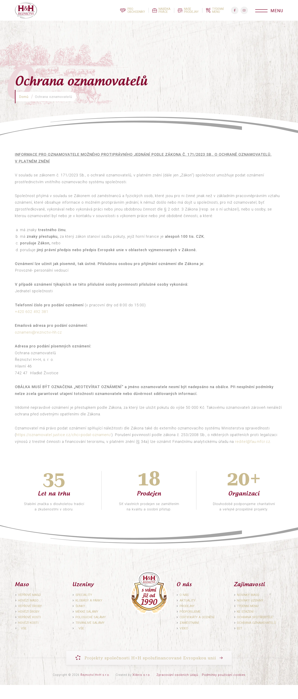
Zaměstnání (189, 623)
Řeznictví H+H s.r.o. (95, 674)
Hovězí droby (29, 611)
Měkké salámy (87, 611)
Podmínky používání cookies (223, 674)
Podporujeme (190, 611)
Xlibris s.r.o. (142, 674)
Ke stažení (245, 611)
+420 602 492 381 (31, 311)
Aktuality (188, 600)
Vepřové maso (29, 595)
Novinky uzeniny (250, 600)
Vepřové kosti (29, 617)
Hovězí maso (28, 600)
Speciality (84, 595)
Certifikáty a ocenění (197, 617)
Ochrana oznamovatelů (256, 623)
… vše (22, 628)
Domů (24, 97)
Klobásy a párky (89, 600)
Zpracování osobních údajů (177, 674)
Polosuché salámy (91, 617)
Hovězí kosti (28, 623)
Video (184, 628)
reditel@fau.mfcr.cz (252, 441)
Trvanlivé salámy (90, 623)
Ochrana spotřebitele (255, 617)
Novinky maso (248, 595)
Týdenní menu (247, 606)
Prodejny (187, 606)
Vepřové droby (30, 606)
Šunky (80, 606)
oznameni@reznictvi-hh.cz (38, 332)
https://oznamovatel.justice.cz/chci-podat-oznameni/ (63, 435)
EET (239, 628)
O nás (184, 595)
